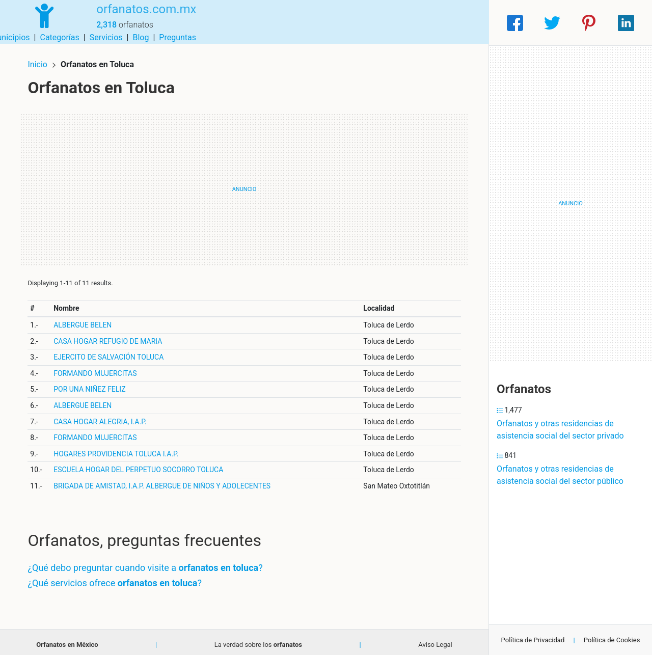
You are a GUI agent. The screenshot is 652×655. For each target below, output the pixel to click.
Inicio (41, 60)
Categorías (344, 23)
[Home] (40, 22)
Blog (425, 23)
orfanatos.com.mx (139, 17)
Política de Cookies (612, 640)
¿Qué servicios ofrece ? (119, 578)
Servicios (391, 23)
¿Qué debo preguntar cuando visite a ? (149, 563)
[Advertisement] (244, 185)
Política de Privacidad (533, 640)
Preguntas (462, 23)
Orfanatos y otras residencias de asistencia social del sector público (560, 475)
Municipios (295, 23)
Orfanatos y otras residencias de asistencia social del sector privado (560, 430)
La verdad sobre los (258, 640)
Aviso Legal (435, 640)
